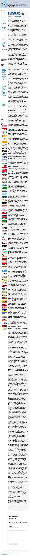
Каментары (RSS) (25, 551)
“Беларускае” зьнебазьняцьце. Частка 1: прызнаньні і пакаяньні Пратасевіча (5, 69)
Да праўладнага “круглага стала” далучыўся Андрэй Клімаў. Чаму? (4, 95)
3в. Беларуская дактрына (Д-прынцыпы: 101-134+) (4, 44)
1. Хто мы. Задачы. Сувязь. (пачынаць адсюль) (4, 15)
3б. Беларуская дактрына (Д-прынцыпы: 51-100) (4, 36)
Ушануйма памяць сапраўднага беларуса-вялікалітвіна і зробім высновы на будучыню (4, 78)
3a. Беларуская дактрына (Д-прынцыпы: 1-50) (4, 29)
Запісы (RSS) (20, 551)
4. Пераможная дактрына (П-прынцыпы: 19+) (4, 51)
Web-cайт (11, 526)
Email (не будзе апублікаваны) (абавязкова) (18, 522)
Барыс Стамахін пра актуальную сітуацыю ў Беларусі (4, 103)
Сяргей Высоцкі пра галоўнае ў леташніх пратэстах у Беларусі (4, 86)
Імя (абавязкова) (12, 518)
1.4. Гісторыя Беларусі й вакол (17, 506)
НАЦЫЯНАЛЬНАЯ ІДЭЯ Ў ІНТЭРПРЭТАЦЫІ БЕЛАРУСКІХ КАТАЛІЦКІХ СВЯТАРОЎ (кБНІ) (16, 13)
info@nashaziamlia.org (7, 554)
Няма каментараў (17, 16)
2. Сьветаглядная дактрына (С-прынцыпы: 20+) (4, 21)
